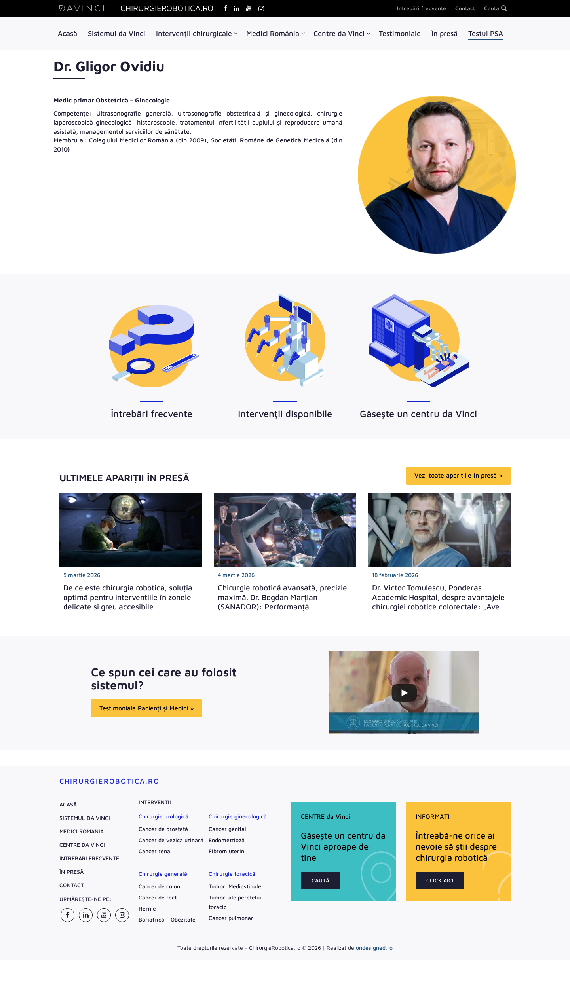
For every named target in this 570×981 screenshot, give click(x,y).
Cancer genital (227, 829)
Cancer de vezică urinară (171, 840)
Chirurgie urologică (163, 816)
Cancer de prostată (163, 829)
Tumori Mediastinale (235, 886)
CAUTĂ (320, 880)
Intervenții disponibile (285, 413)
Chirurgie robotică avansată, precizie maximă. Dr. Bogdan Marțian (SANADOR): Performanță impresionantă (282, 602)
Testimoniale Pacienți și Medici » (146, 711)
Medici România (272, 33)
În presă (444, 33)
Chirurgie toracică (232, 874)
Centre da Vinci (339, 33)
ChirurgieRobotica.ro (109, 781)
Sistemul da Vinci (116, 33)
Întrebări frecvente (421, 8)
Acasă (67, 33)
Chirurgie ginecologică (238, 816)
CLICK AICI (440, 880)
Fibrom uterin (226, 851)
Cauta (491, 8)
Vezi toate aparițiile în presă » (458, 475)
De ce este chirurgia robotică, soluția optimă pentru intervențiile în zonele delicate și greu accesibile (127, 597)
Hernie (147, 908)
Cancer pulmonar (231, 918)
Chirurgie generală (163, 874)
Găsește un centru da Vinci (418, 413)
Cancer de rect (158, 897)
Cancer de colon (159, 886)
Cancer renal (155, 851)
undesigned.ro (374, 948)
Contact (465, 8)
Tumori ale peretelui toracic (235, 902)
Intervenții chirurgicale (194, 33)
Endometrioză (227, 840)
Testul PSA (485, 33)
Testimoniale (400, 33)
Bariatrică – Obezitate (167, 919)
